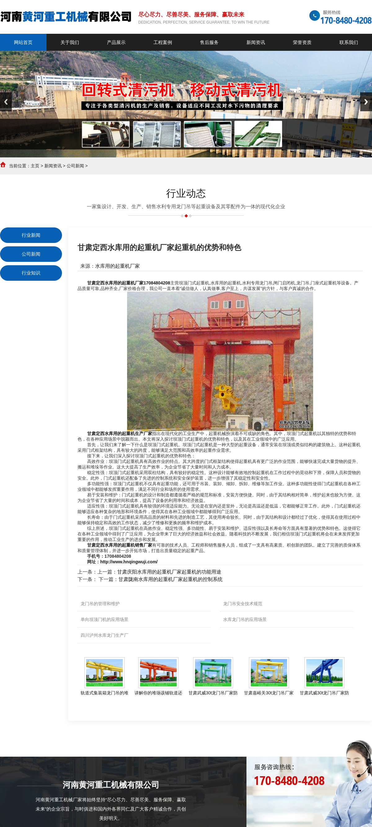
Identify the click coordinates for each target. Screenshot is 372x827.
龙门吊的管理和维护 (100, 603)
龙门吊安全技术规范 (242, 603)
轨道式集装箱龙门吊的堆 (104, 692)
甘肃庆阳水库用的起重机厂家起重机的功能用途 (169, 571)
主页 (35, 165)
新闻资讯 (53, 165)
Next (366, 101)
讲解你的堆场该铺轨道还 (158, 692)
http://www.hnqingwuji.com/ (128, 561)
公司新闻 (75, 165)
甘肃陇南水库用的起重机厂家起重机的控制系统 (170, 579)
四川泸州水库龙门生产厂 (104, 635)
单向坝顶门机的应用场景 (104, 619)
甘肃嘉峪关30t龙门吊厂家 (268, 692)
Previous (6, 101)
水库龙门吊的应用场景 (245, 619)
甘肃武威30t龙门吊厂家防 (213, 692)
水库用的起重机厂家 (117, 266)
